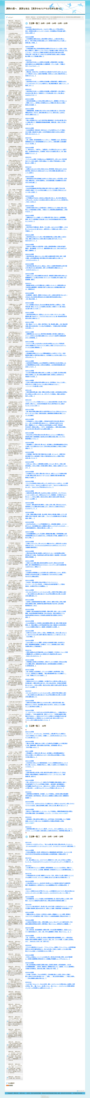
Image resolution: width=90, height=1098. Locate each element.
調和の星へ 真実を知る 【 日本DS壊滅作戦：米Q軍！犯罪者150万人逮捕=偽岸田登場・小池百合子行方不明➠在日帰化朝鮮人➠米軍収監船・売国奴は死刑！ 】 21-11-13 (15, 896)
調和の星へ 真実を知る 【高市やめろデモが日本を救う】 (34, 8)
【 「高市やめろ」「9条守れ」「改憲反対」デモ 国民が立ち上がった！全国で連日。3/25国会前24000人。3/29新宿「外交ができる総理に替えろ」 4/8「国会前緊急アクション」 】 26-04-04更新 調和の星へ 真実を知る (15, 209)
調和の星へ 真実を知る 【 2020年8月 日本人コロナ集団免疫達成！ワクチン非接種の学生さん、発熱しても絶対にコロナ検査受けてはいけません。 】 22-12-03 (15, 846)
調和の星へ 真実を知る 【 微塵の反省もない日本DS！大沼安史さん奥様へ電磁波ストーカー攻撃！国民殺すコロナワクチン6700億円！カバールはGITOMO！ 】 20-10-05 (15, 971)
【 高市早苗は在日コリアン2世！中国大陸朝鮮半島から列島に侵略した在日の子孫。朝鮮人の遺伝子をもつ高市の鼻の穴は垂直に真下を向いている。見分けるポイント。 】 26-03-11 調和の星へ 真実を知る (15, 337)
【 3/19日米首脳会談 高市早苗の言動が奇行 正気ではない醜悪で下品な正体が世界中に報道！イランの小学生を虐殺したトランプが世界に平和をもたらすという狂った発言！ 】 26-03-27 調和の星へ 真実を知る (15, 266)
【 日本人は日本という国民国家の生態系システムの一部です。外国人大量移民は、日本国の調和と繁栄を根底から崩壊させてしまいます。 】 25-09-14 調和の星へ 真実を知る (15, 585)
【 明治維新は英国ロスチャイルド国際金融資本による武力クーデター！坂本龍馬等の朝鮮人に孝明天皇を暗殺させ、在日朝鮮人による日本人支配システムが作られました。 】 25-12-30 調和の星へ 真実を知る (15, 479)
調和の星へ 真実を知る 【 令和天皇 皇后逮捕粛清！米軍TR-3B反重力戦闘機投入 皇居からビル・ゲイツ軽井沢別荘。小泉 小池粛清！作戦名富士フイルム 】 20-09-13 (15, 996)
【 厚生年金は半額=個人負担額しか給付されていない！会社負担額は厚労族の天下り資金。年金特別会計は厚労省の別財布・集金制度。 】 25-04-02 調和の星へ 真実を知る (15, 681)
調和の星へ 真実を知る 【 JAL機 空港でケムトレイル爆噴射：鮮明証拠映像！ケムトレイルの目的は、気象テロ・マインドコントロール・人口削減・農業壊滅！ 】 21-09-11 (15, 908)
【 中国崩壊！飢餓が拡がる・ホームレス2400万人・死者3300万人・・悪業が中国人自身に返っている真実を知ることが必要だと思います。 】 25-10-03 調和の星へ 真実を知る (15, 547)
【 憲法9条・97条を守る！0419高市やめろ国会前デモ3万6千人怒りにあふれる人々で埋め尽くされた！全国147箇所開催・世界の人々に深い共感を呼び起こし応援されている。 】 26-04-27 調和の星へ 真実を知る (15, 81)
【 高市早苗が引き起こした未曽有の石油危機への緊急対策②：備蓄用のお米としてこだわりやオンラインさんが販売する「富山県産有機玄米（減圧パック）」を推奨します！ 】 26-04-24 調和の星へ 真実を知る (15, 109)
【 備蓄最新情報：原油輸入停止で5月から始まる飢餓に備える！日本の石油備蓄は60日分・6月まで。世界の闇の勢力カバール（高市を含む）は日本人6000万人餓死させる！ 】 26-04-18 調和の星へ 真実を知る (15, 151)
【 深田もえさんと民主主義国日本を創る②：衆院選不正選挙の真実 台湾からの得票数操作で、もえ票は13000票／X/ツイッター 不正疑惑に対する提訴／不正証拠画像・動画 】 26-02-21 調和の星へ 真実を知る (15, 393)
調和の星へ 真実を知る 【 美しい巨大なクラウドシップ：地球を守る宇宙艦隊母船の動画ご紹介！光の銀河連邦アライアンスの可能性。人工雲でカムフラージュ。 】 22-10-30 (15, 858)
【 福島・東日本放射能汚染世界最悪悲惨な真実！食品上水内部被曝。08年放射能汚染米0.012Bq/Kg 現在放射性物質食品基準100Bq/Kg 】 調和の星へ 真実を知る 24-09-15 (15, 744)
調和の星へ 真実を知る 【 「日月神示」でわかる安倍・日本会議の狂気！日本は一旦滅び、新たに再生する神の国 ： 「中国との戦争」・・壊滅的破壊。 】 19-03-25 (15, 1056)
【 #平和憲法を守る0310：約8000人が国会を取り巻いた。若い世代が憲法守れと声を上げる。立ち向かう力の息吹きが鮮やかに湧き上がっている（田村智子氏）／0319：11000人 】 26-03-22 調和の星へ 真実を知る (15, 280)
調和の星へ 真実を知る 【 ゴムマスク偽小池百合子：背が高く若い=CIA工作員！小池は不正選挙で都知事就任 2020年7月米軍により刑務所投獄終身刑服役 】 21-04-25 (15, 958)
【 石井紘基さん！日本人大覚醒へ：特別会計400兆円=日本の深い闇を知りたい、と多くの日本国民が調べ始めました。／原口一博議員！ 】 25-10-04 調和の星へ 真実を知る (15, 535)
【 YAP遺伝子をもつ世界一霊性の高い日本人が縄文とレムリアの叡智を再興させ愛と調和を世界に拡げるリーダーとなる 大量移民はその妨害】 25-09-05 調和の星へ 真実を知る (15, 597)
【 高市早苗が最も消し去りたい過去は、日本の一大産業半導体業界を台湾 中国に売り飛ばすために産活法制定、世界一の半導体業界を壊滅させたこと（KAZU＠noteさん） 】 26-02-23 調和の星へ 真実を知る (15, 379)
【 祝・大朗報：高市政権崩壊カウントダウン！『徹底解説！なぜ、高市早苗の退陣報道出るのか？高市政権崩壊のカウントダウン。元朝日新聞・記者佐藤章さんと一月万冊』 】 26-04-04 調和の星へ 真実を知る (15, 194)
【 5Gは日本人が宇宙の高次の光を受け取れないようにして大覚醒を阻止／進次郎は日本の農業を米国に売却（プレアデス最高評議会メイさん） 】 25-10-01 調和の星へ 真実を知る (15, 560)
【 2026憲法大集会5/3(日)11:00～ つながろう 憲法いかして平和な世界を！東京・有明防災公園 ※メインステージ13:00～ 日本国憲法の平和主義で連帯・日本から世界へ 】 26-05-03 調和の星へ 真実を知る (15, 39)
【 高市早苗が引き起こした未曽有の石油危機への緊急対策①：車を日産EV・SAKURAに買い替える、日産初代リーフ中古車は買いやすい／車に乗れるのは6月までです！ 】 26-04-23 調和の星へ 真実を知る (15, 123)
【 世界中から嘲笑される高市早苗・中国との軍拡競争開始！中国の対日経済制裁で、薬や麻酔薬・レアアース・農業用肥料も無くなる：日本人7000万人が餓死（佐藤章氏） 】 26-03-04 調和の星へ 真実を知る (15, 351)
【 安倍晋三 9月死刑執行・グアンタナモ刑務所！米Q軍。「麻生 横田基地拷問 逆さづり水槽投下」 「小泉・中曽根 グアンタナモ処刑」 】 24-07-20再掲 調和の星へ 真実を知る (15, 809)
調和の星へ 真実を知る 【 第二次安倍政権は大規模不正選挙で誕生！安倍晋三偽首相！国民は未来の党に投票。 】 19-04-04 (15, 1044)
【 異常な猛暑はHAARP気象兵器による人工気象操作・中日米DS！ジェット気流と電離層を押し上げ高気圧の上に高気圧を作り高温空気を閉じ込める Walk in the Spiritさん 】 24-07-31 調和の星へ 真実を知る (15, 783)
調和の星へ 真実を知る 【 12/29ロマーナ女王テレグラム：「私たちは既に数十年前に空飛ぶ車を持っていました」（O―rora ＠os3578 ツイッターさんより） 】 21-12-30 (14, 883)
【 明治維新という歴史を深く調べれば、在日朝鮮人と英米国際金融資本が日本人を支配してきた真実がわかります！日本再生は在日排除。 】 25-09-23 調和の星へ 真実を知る (15, 572)
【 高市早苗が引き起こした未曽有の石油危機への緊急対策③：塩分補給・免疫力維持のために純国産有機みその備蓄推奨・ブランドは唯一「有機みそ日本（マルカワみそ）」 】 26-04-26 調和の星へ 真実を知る (15, 95)
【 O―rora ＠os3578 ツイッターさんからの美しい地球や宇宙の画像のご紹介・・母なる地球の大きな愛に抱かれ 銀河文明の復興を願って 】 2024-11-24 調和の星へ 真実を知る (15, 719)
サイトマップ (81, 1090)
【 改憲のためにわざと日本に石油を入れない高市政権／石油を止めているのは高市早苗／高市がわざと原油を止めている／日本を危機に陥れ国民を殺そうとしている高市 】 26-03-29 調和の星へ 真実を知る (15, 238)
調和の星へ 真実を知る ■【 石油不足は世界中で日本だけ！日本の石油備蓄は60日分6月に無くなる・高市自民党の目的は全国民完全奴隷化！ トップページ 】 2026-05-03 (15, 25)
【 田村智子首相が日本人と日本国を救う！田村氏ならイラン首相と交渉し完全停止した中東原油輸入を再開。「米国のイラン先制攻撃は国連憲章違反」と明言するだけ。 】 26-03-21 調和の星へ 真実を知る (15, 295)
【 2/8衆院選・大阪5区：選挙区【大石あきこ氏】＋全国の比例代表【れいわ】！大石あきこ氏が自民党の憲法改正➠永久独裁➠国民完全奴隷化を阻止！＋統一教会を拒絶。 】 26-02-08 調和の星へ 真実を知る (15, 421)
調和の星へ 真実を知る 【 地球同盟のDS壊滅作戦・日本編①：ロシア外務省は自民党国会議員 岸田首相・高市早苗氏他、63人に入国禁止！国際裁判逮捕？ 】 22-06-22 (15, 871)
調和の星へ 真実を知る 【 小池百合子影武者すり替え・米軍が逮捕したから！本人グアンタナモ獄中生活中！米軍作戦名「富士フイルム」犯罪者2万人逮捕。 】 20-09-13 (15, 983)
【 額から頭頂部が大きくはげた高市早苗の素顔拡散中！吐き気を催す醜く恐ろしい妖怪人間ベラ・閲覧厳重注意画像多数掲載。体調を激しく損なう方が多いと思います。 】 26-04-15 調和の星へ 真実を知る (15, 165)
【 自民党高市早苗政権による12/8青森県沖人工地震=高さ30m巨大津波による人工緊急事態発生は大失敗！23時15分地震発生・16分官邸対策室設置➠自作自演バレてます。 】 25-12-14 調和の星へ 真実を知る (15, 493)
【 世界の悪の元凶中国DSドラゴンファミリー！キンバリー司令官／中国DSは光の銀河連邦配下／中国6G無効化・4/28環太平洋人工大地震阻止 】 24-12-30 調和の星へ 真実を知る (15, 706)
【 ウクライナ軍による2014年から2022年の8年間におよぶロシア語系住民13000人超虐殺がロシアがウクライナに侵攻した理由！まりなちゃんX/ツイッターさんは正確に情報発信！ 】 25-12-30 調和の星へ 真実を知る (15, 465)
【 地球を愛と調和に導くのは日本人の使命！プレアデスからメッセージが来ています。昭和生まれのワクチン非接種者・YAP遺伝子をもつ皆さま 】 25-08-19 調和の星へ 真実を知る (15, 623)
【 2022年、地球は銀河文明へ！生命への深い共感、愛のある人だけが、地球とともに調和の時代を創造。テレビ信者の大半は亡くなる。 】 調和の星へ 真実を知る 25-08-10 (15, 635)
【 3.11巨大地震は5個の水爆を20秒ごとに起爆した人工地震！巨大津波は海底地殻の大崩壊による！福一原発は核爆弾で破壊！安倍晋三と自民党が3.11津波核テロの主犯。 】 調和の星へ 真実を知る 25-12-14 (15, 507)
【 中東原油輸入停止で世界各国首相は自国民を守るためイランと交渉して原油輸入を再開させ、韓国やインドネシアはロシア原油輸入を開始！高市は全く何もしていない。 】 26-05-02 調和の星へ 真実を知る (15, 67)
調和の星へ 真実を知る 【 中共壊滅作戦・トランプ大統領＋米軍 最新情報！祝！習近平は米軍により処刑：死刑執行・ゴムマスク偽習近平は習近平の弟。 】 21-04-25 (15, 946)
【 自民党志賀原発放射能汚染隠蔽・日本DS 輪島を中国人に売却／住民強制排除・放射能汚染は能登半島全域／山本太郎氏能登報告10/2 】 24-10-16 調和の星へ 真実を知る (15, 731)
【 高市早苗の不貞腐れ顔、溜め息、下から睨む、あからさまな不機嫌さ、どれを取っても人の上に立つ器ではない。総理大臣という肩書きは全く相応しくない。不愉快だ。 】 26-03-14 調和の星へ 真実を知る (15, 323)
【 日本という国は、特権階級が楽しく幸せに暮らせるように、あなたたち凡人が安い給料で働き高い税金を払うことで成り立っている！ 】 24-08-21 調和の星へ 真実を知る (15, 756)
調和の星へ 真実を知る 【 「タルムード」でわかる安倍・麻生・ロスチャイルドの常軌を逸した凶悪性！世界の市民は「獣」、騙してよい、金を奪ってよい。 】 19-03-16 (15, 1068)
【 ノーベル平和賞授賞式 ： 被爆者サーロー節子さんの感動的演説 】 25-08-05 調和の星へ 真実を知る (15, 658)
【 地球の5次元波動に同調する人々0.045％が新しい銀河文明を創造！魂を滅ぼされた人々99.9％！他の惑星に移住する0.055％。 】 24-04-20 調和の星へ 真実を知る (15, 822)
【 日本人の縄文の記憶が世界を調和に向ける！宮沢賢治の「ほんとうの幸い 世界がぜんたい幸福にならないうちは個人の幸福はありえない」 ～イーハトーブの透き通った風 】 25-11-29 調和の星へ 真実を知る (15, 521)
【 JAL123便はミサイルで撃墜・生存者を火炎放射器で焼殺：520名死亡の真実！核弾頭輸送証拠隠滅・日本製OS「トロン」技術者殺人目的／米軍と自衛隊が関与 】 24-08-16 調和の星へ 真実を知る (15, 769)
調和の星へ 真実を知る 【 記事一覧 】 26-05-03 (14, 1077)
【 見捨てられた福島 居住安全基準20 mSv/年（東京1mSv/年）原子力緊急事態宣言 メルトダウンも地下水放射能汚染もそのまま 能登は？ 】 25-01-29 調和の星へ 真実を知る (15, 693)
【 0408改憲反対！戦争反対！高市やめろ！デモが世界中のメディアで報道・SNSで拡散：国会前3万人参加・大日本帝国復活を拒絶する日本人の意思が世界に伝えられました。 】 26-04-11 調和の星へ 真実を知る (15, 180)
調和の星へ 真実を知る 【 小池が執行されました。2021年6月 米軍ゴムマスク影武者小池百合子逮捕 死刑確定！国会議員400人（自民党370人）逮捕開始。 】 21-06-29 (15, 921)
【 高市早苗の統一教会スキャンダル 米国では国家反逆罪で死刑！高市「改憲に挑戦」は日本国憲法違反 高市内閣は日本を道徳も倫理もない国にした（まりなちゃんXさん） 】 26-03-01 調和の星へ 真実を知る (15, 365)
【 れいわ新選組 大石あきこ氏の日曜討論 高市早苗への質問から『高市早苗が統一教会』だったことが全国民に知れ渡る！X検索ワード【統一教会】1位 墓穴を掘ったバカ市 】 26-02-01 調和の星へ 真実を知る (15, 435)
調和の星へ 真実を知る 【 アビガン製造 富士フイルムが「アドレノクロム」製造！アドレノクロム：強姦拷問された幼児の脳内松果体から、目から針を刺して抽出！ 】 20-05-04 (15, 1021)
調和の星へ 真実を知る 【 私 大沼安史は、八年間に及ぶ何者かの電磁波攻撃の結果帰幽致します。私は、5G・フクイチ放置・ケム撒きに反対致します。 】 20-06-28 (15, 1008)
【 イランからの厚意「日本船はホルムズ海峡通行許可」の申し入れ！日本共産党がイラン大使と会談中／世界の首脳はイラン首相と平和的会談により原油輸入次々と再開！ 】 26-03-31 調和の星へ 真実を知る (15, 224)
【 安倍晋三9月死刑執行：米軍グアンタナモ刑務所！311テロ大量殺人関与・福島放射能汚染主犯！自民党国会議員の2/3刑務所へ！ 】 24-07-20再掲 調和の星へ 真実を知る (15, 797)
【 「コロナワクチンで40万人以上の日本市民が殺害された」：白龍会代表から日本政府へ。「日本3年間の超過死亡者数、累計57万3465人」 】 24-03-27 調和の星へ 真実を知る (15, 834)
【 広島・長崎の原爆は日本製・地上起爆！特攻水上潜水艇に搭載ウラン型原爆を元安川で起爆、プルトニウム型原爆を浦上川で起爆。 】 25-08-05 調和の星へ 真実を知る (15, 648)
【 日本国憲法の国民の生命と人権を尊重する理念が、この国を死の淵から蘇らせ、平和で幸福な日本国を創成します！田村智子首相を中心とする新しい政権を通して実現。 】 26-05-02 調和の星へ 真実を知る (15, 53)
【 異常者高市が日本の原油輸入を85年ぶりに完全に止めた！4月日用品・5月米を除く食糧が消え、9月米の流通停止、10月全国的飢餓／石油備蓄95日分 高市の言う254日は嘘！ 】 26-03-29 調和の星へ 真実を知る (15, 252)
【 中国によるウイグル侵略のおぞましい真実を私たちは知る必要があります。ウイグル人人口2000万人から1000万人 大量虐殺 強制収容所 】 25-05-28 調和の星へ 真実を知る (15, 668)
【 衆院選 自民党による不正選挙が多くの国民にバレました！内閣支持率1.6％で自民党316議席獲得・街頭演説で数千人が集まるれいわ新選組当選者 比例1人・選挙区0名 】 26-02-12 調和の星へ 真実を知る (15, 407)
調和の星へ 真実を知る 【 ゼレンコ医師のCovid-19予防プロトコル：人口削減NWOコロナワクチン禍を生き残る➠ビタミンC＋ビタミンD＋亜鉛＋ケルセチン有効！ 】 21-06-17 (15, 933)
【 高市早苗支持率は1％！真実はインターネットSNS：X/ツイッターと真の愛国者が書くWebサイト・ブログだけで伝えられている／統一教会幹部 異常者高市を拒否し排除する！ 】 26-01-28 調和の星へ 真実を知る (15, 449)
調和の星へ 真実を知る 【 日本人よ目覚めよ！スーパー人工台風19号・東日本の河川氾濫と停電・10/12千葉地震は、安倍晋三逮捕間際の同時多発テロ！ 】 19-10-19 (15, 1034)
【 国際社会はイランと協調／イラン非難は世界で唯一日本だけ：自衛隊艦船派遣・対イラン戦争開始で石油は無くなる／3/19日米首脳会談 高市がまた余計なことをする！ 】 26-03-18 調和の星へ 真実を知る (15, 309)
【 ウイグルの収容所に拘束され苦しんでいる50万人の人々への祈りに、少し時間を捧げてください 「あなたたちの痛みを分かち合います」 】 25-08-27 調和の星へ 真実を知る (15, 610)
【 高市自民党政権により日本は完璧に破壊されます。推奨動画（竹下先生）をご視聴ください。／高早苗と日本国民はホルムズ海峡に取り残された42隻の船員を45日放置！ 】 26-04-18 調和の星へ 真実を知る (15, 137)
